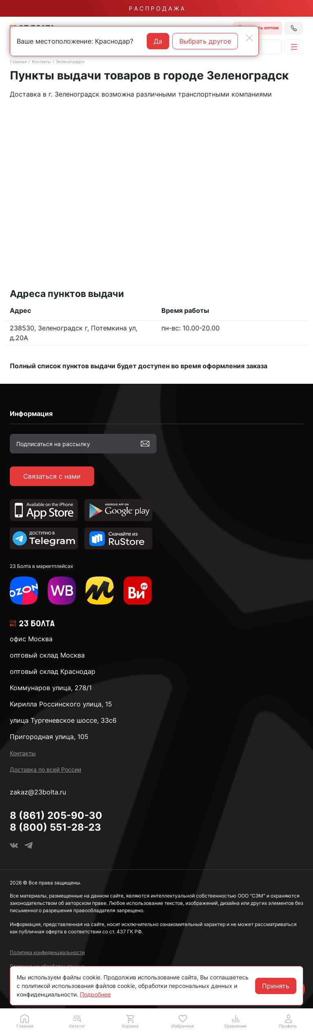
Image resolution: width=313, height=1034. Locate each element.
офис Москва (31, 639)
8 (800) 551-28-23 (55, 827)
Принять (275, 986)
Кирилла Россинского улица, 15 (61, 704)
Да (158, 41)
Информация (31, 413)
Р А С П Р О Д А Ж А (156, 8)
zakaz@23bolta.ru (38, 792)
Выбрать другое (205, 41)
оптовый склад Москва (47, 655)
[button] (77, 1021)
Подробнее (95, 994)
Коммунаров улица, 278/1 (51, 688)
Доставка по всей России (45, 769)
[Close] (249, 38)
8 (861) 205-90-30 (56, 815)
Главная (18, 61)
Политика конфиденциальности (47, 952)
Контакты (41, 61)
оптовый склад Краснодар (52, 671)
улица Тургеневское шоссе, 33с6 (63, 720)
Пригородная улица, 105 (49, 737)
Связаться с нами (52, 476)
